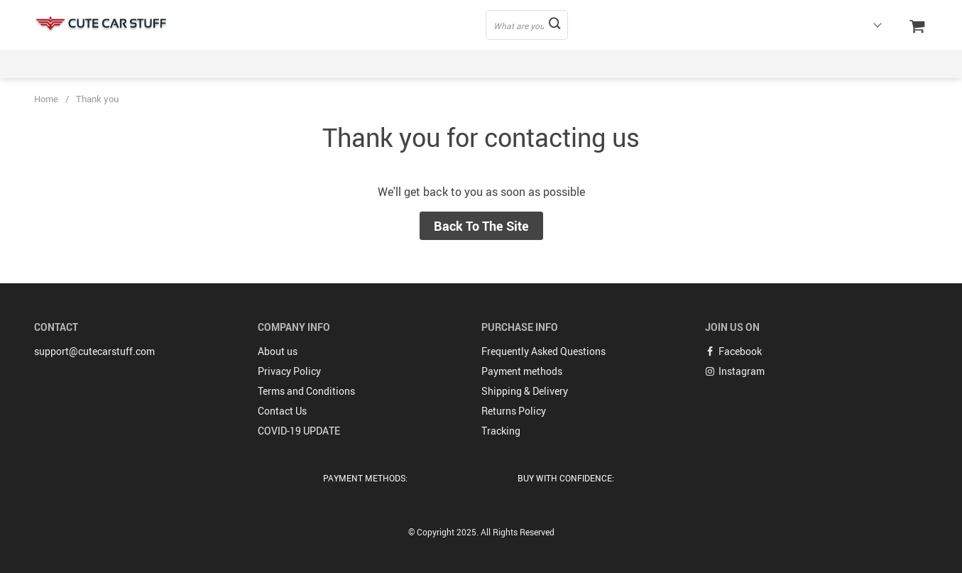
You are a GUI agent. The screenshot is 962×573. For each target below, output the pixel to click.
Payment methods (521, 371)
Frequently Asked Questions (543, 351)
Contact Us (282, 411)
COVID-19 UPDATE (299, 430)
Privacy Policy (289, 371)
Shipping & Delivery (524, 391)
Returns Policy (513, 411)
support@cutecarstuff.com (94, 351)
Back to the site (481, 225)
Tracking (500, 430)
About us (277, 351)
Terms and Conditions (306, 391)
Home (46, 98)
